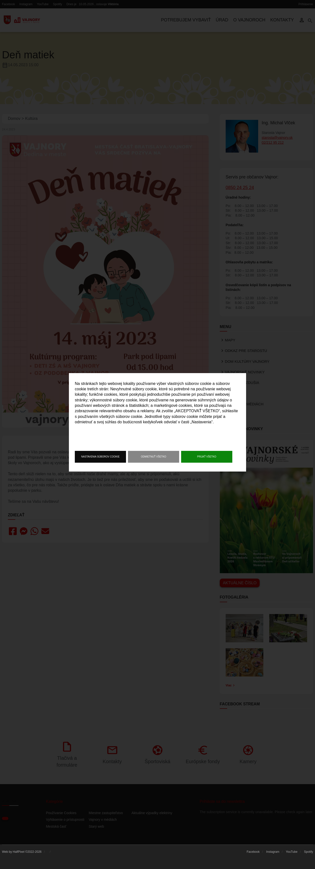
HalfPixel (18, 851)
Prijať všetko (206, 456)
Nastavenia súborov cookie (100, 456)
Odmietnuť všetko (153, 456)
